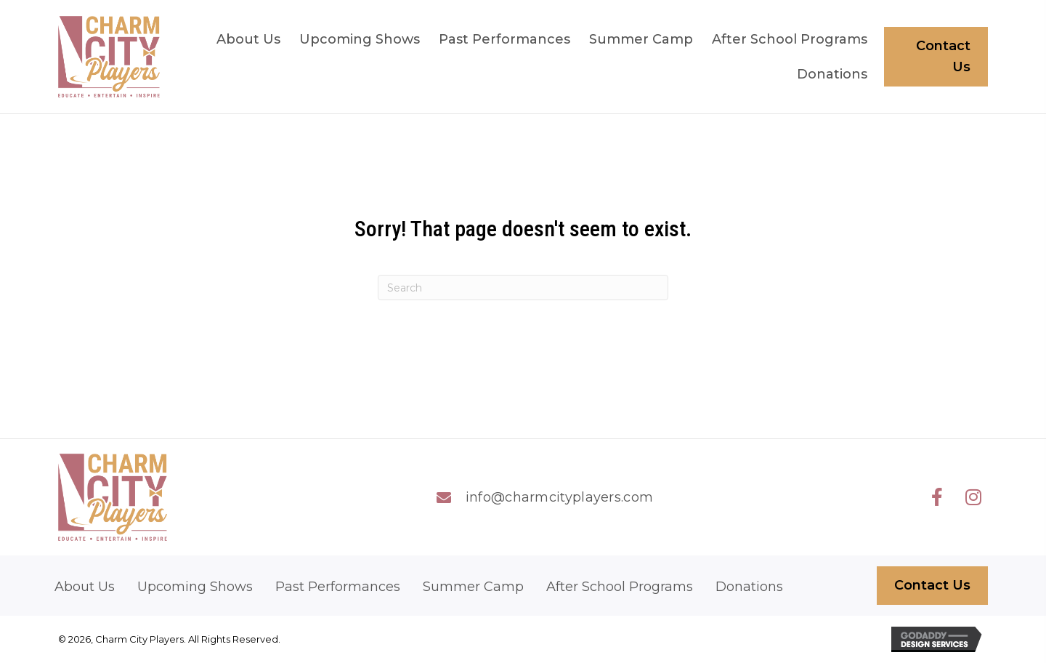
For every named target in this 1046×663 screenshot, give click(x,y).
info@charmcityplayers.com (560, 497)
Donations (749, 587)
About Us (84, 587)
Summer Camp (473, 587)
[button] (937, 497)
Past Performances (337, 587)
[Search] (523, 287)
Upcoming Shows (195, 587)
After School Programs (619, 587)
